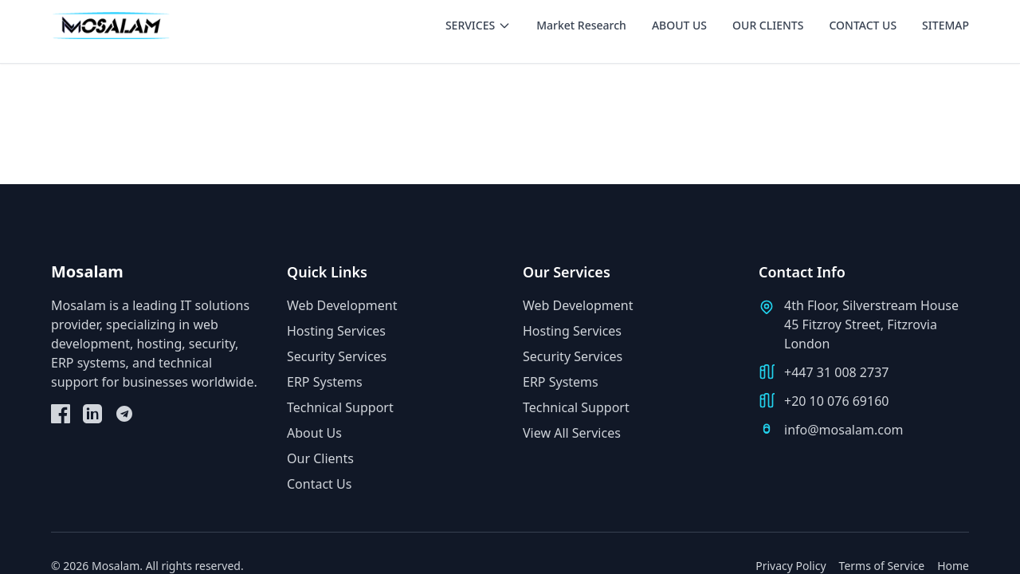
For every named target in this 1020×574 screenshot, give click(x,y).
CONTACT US (862, 25)
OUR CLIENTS (767, 25)
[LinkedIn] (92, 413)
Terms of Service (882, 565)
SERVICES (478, 25)
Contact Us (319, 484)
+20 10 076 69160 (836, 401)
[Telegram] (124, 413)
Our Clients (320, 458)
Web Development (342, 305)
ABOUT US (679, 25)
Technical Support (340, 407)
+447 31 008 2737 (836, 372)
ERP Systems (325, 382)
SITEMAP (945, 25)
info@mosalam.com (844, 429)
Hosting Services (336, 331)
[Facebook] (60, 413)
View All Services (572, 433)
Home (953, 565)
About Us (314, 433)
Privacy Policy (790, 565)
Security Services (336, 356)
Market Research (581, 25)
